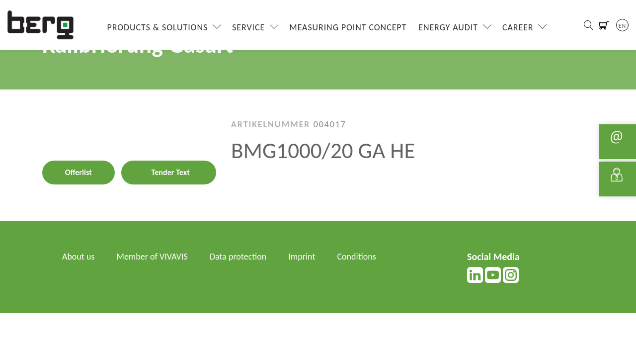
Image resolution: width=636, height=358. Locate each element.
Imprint (301, 256)
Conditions (356, 256)
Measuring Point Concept (347, 27)
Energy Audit (448, 27)
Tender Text (171, 172)
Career (518, 27)
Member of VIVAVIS (152, 256)
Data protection (238, 256)
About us (78, 256)
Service (248, 27)
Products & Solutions (157, 27)
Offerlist (78, 172)
